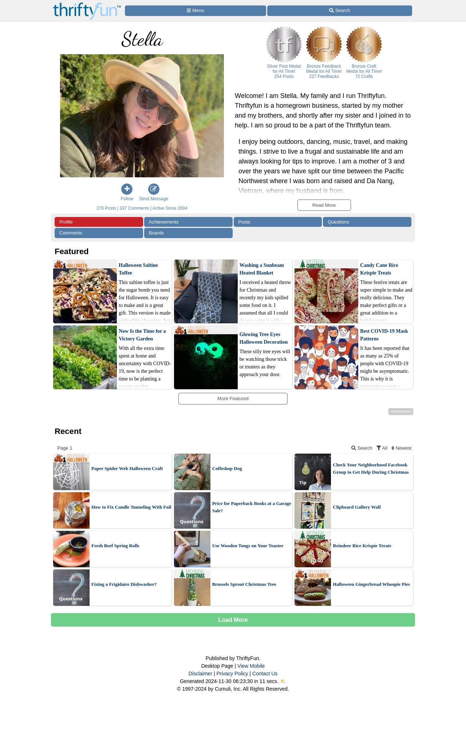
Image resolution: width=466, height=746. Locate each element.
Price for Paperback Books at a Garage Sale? (251, 507)
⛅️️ (283, 681)
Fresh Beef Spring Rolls (115, 545)
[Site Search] (339, 10)
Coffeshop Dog (227, 468)
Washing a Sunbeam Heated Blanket (262, 269)
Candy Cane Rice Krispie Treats (379, 269)
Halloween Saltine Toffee (138, 269)
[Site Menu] (195, 10)
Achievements (164, 222)
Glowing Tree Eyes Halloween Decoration (264, 338)
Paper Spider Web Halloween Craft (127, 468)
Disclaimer (200, 673)
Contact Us (264, 673)
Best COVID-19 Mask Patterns (384, 335)
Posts (244, 222)
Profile (66, 222)
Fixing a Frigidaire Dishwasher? (124, 584)
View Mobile (251, 666)
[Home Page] (87, 4)
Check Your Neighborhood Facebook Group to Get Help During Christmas (370, 468)
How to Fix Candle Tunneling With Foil (131, 507)
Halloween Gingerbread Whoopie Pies (371, 584)
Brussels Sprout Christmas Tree (244, 584)
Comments (70, 233)
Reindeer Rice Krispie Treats (362, 545)
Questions (338, 222)
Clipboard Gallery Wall (356, 507)
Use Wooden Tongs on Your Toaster (248, 545)
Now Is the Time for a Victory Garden (142, 335)
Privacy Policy (232, 673)
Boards (156, 233)
